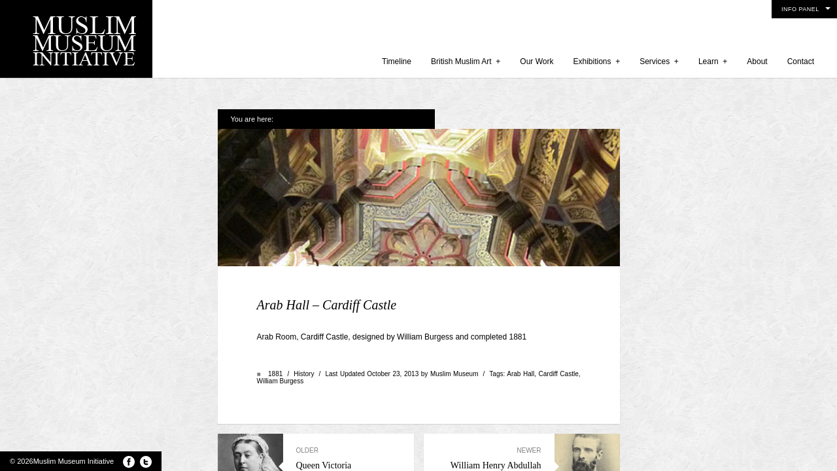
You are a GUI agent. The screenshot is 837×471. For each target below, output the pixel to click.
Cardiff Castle (559, 291)
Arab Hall (520, 291)
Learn (712, 61)
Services (659, 61)
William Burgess (280, 298)
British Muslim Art (465, 61)
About (757, 61)
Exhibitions (596, 61)
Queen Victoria (348, 376)
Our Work (536, 61)
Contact (800, 61)
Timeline (396, 61)
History (304, 291)
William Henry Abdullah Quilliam (489, 381)
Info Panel (800, 9)
